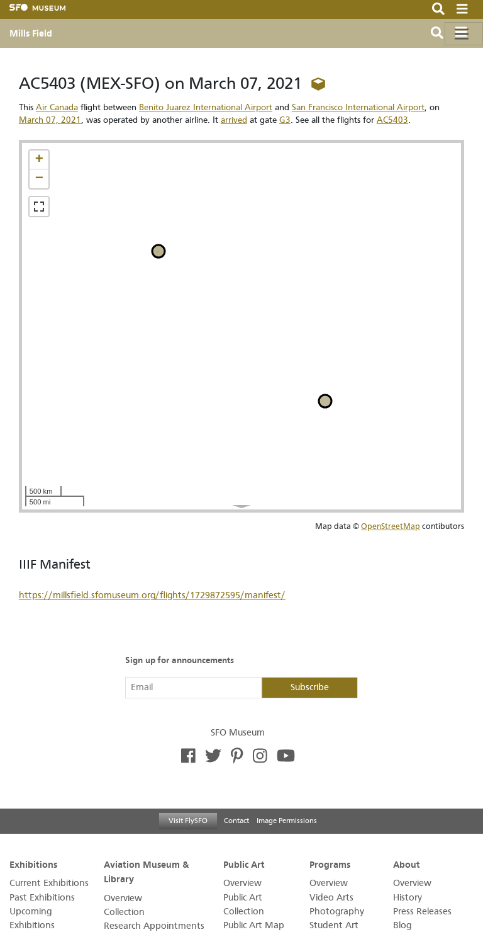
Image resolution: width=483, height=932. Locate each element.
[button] (39, 160)
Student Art (333, 925)
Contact (236, 820)
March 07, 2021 (50, 120)
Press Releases (422, 911)
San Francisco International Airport (358, 107)
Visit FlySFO (188, 820)
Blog (402, 925)
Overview (123, 898)
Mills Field (30, 33)
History (407, 897)
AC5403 (392, 120)
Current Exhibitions (49, 883)
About (406, 864)
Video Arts (331, 897)
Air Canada (57, 107)
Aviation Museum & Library (146, 871)
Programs (329, 864)
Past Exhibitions (42, 897)
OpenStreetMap (390, 526)
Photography (336, 911)
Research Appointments (154, 926)
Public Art (244, 864)
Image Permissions (287, 820)
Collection (124, 912)
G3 (285, 120)
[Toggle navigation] (464, 33)
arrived (234, 120)
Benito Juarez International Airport (205, 107)
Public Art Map (253, 925)
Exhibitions (33, 864)
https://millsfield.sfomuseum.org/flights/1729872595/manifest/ (152, 595)
